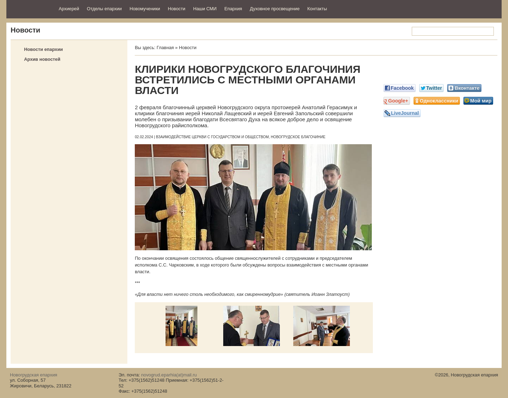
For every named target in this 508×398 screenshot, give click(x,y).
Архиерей (69, 8)
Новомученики (144, 8)
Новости (176, 8)
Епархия (233, 8)
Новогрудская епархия (30, 8)
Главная (165, 47)
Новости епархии (43, 49)
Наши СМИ (205, 8)
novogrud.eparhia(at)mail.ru (169, 374)
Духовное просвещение (275, 8)
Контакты (317, 8)
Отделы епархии (104, 8)
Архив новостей (42, 59)
